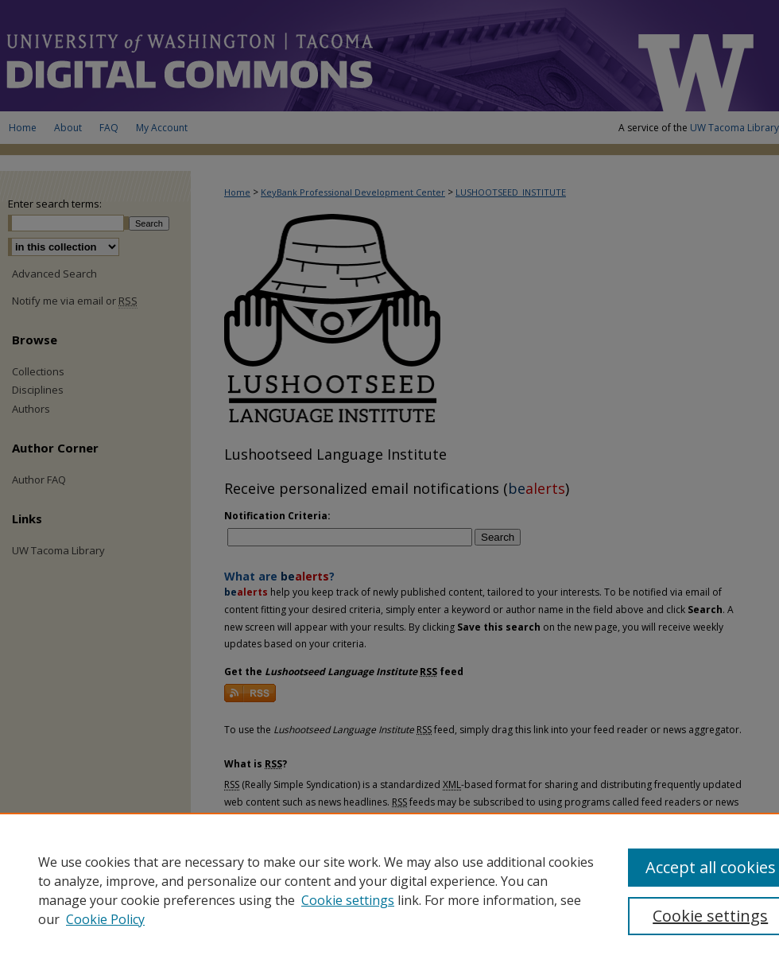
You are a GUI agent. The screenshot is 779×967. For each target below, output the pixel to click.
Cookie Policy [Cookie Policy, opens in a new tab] (105, 919)
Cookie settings (347, 900)
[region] (389, 890)
